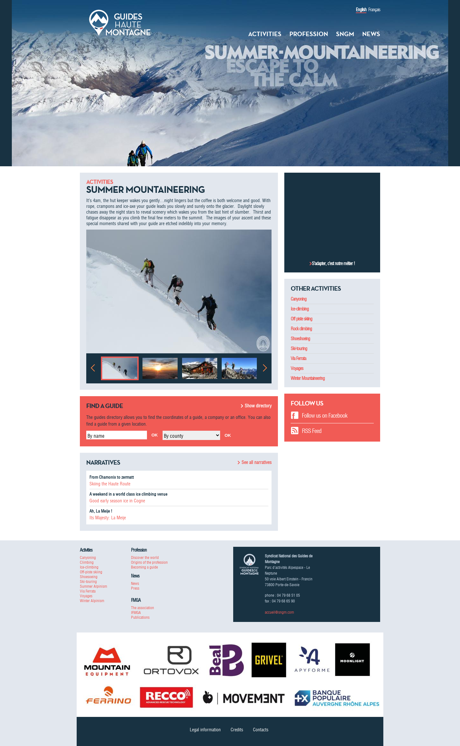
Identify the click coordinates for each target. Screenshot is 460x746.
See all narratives (256, 462)
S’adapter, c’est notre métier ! (333, 263)
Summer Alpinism (93, 586)
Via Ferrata (298, 358)
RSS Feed (311, 431)
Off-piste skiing (91, 571)
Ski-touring (299, 348)
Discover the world (145, 557)
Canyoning (298, 299)
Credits (237, 730)
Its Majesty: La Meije (107, 518)
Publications (140, 617)
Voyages (297, 368)
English (361, 9)
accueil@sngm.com (279, 612)
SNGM (345, 34)
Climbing (87, 562)
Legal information (205, 730)
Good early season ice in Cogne (117, 501)
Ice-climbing (300, 309)
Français (374, 9)
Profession (308, 34)
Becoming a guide (144, 567)
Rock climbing (301, 329)
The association (142, 607)
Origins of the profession (149, 562)
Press (135, 588)
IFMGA (136, 612)
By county (173, 436)
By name (96, 436)
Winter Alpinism (92, 600)
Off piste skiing (301, 319)
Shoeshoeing (300, 339)
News (371, 34)
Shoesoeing (88, 576)
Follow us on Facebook (324, 415)
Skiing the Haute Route (109, 484)
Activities (264, 34)
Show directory (258, 406)
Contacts (260, 730)
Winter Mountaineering (308, 378)
